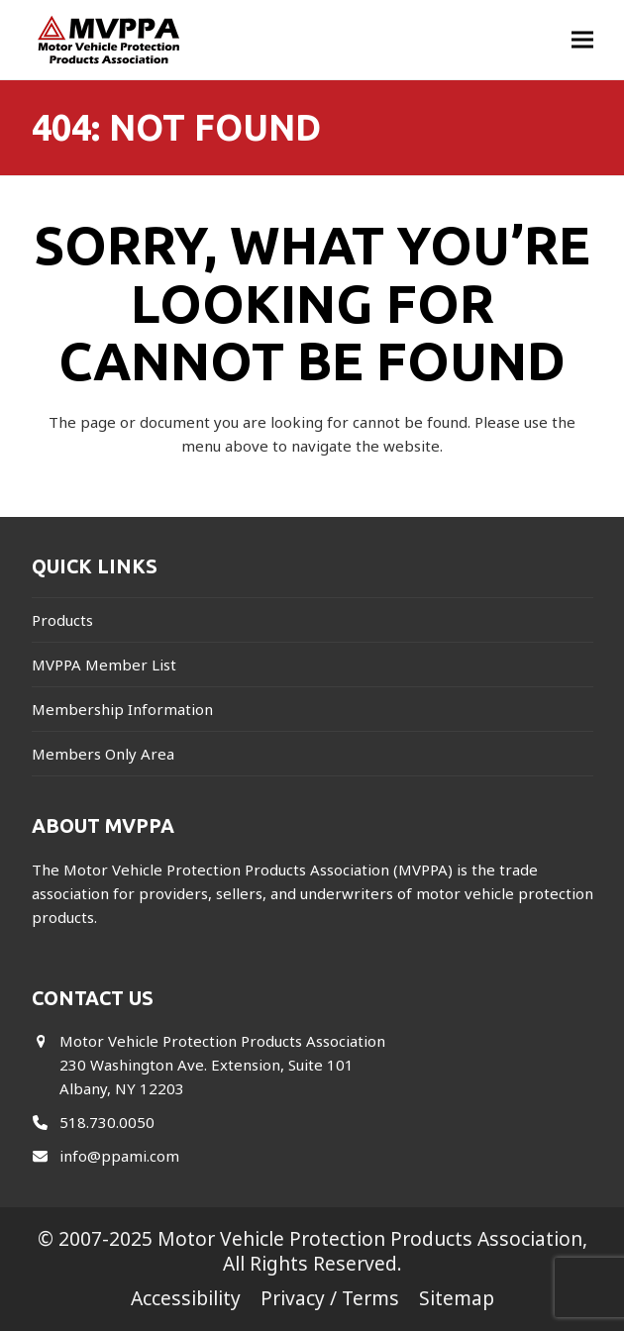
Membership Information (122, 709)
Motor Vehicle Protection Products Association (369, 1238)
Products (62, 620)
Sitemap (456, 1297)
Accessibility (186, 1297)
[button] (582, 40)
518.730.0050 (107, 1122)
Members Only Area (103, 754)
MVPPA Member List (104, 664)
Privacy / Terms (329, 1297)
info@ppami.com (119, 1156)
